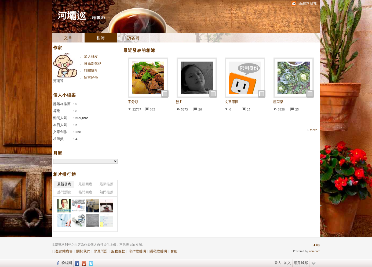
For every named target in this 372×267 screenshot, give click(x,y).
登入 (277, 263)
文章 (68, 37)
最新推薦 (107, 184)
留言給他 (91, 78)
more (313, 130)
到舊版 (98, 17)
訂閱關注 (91, 71)
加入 (287, 263)
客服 (173, 251)
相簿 (100, 37)
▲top (316, 245)
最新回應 (85, 184)
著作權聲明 (137, 251)
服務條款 (118, 251)
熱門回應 (85, 192)
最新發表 (64, 184)
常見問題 (101, 251)
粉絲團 (66, 263)
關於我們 (83, 251)
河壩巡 (71, 15)
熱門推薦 (107, 192)
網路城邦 (301, 263)
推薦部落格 (92, 64)
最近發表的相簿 (139, 50)
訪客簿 (133, 37)
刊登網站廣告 (62, 251)
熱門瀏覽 (64, 192)
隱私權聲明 (158, 251)
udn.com (314, 251)
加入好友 (91, 57)
